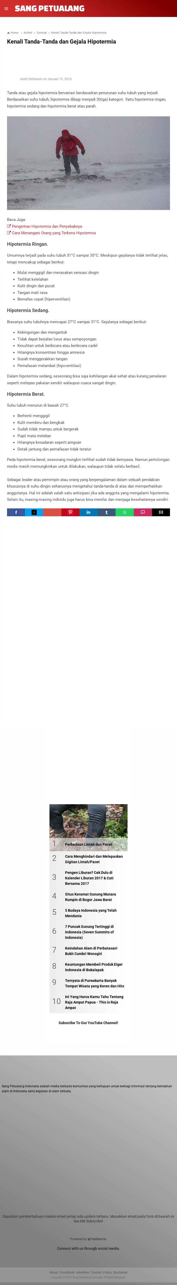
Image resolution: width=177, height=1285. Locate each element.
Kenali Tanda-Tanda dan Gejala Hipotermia (61, 41)
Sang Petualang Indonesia (87, 1277)
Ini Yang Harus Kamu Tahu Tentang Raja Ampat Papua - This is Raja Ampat (94, 1002)
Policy (107, 1272)
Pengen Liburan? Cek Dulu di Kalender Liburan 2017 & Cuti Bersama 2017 (89, 878)
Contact (96, 1272)
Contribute (67, 1272)
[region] (88, 59)
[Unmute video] (88, 1158)
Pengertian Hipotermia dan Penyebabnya (44, 226)
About (53, 1272)
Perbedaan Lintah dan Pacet (88, 844)
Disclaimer (120, 1272)
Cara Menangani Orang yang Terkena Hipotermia (51, 233)
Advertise (82, 1272)
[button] (16, 512)
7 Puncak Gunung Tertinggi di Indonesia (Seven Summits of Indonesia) (89, 932)
